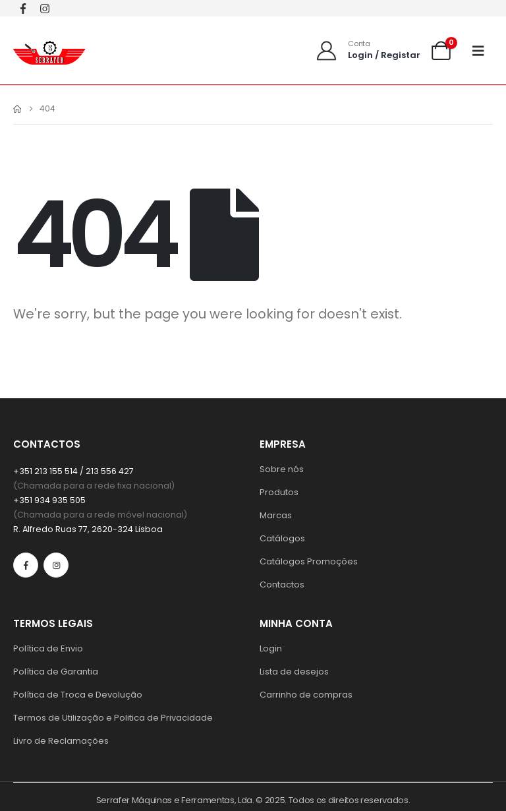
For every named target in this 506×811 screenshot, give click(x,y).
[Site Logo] (49, 50)
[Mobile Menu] (482, 51)
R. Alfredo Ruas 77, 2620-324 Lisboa (88, 529)
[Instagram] (44, 8)
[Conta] (367, 50)
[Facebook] (22, 8)
